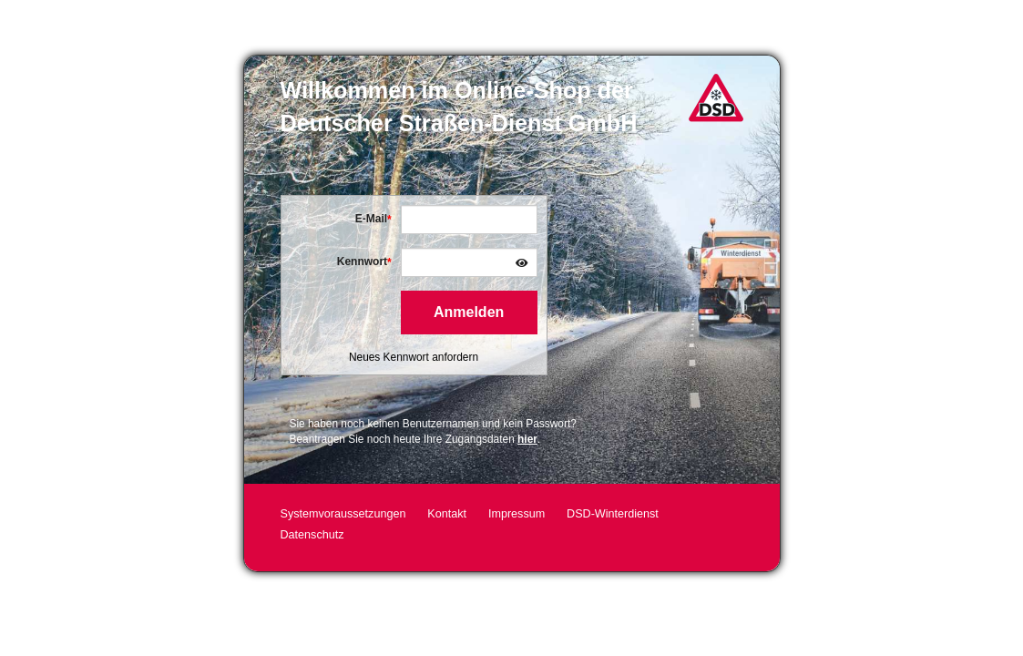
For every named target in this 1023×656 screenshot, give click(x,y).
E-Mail (371, 218)
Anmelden (469, 312)
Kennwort (362, 261)
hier (527, 439)
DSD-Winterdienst (613, 513)
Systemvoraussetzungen (343, 513)
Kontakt (446, 513)
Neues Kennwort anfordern (413, 357)
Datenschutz (312, 534)
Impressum (516, 513)
